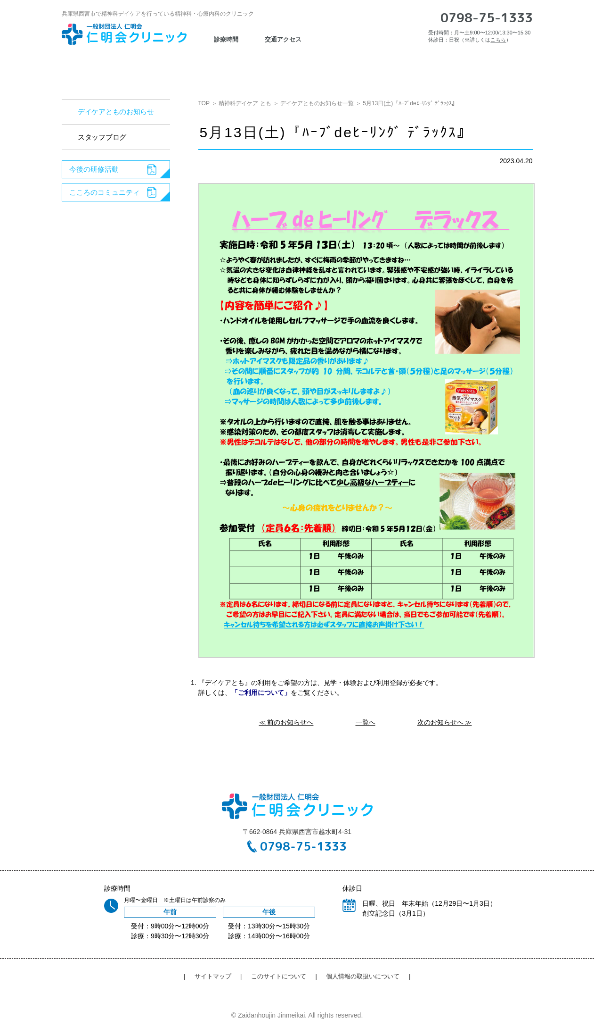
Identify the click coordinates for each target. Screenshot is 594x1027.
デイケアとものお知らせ (116, 112)
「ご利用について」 (261, 692)
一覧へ (365, 722)
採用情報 (428, 67)
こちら (498, 39)
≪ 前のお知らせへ (286, 722)
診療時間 (226, 39)
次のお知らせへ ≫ (444, 722)
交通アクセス (492, 67)
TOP (204, 103)
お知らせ (95, 67)
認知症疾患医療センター (243, 67)
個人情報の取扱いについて (362, 976)
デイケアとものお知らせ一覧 (317, 103)
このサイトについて (278, 976)
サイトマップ (213, 976)
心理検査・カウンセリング (347, 67)
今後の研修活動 (94, 169)
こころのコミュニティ (104, 192)
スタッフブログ (102, 137)
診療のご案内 (159, 67)
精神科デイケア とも (245, 103)
